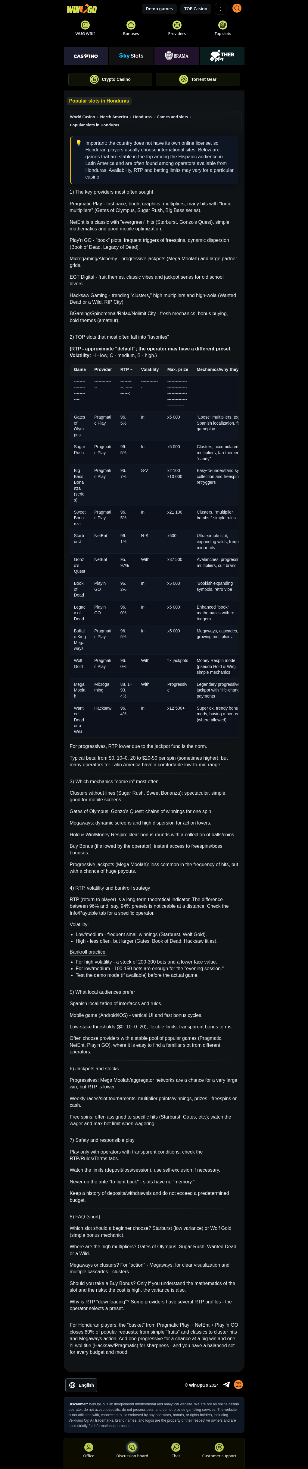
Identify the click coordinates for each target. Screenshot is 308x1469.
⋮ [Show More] (220, 8)
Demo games (159, 8)
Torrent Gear (197, 79)
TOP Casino (195, 8)
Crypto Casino (110, 79)
